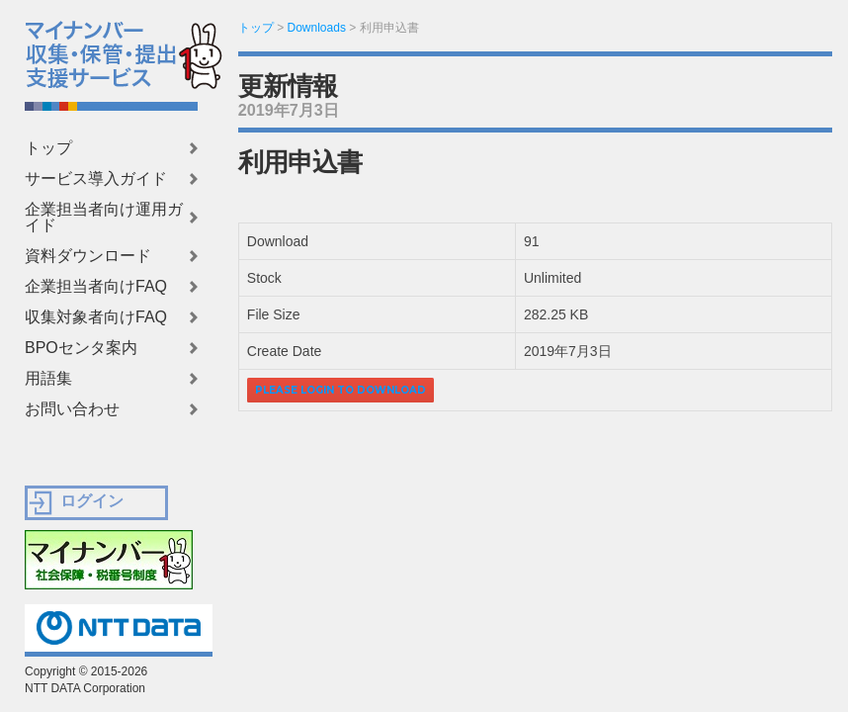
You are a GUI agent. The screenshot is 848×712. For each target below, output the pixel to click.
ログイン (92, 500)
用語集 (48, 379)
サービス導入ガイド (96, 179)
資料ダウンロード (88, 256)
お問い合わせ (72, 409)
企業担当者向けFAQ (96, 287)
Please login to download (340, 390)
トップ (48, 148)
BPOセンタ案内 (81, 348)
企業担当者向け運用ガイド (104, 217)
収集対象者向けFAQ (96, 317)
